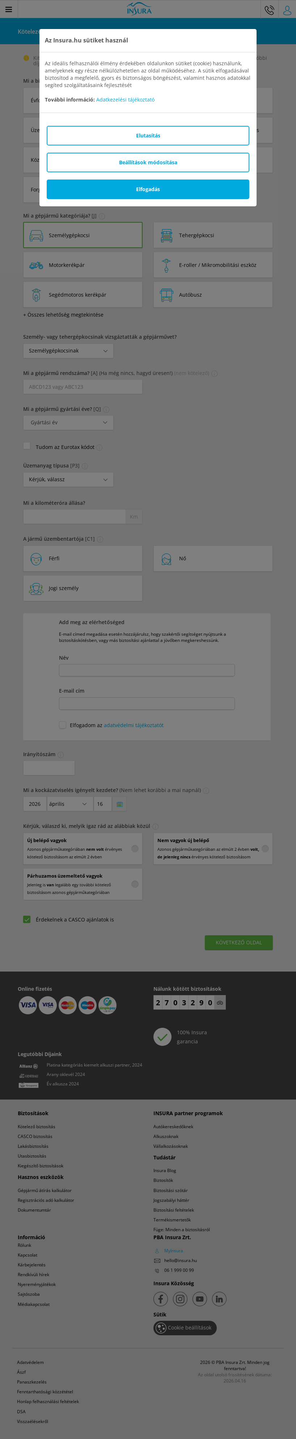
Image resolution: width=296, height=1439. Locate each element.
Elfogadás (148, 189)
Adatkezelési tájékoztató (125, 99)
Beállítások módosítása (148, 162)
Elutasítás (148, 135)
